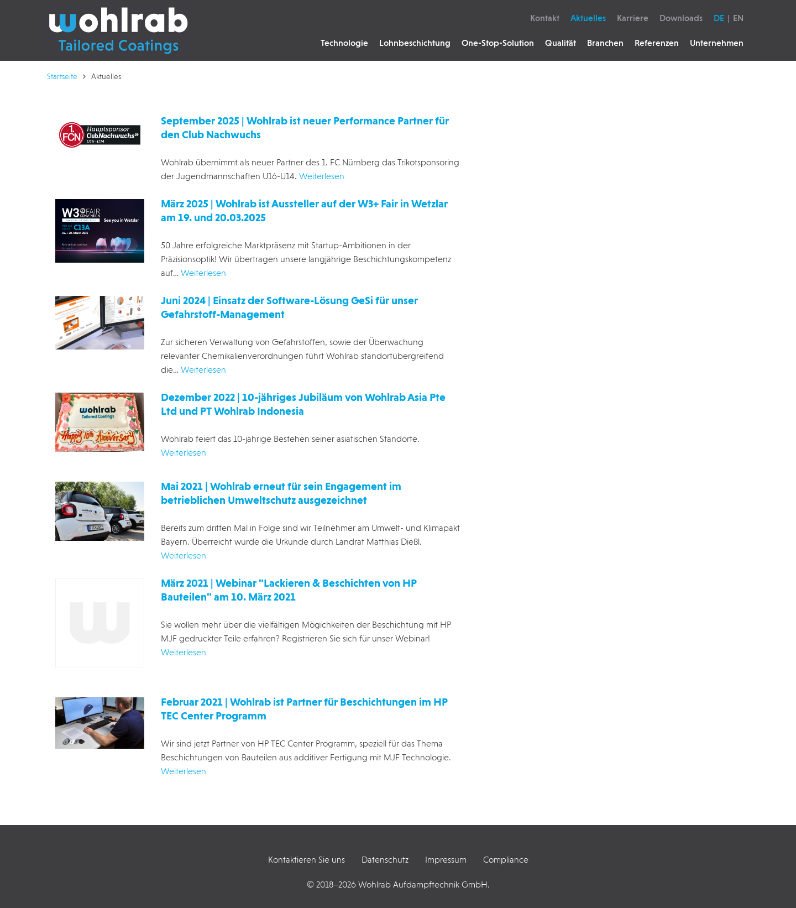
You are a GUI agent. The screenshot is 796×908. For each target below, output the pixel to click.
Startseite (62, 76)
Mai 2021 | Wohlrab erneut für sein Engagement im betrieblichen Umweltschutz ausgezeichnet (281, 493)
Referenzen (657, 43)
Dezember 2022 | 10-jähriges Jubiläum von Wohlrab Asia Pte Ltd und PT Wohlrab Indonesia (303, 404)
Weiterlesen (321, 176)
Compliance (505, 859)
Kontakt (544, 18)
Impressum (446, 859)
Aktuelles (588, 18)
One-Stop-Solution (498, 43)
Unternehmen (716, 43)
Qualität (560, 43)
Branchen (605, 43)
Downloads (681, 18)
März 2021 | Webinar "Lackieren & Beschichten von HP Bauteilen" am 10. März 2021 (289, 589)
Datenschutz (385, 859)
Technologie (344, 43)
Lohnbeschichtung (415, 43)
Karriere (632, 18)
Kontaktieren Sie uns (306, 859)
